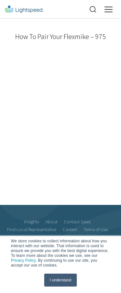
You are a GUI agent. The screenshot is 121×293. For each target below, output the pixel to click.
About (51, 221)
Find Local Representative (31, 229)
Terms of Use (96, 229)
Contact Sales (77, 221)
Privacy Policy (23, 260)
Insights (31, 221)
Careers (70, 229)
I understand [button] (60, 280)
